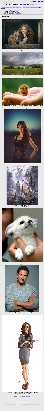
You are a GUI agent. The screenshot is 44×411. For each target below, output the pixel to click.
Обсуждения (22, 7)
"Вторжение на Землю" (25, 399)
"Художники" (23, 404)
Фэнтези (13, 13)
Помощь (35, 7)
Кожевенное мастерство (10, 404)
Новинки (27, 7)
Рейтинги (17, 7)
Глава (5, 13)
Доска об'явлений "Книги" (32, 404)
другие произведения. (38, 1)
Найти (14, 7)
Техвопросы (39, 7)
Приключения (9, 13)
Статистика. (17, 12)
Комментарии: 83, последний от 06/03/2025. (12, 10)
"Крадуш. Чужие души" (11, 399)
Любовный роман (19, 13)
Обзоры (31, 7)
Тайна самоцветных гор (28, 4)
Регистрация (9, 7)
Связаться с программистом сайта (22, 396)
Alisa (9, 11)
